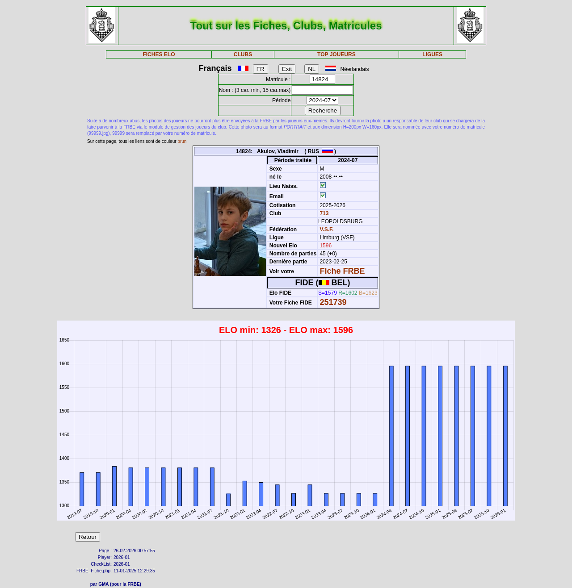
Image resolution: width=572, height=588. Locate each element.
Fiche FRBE (342, 271)
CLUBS (243, 54)
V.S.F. (326, 229)
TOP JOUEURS (336, 54)
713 (323, 213)
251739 (333, 302)
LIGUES (432, 54)
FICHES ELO (159, 54)
